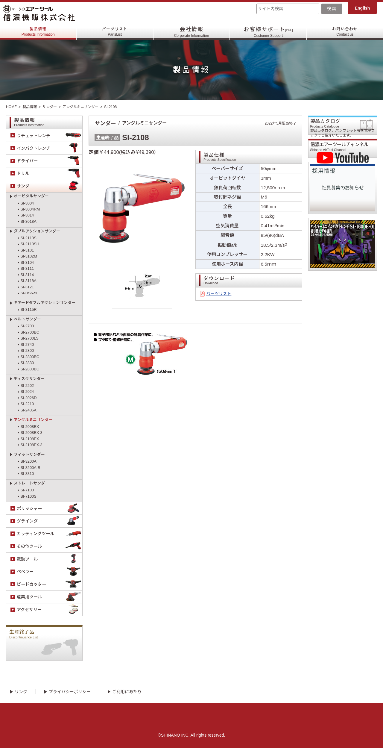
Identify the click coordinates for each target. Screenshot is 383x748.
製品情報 (38, 32)
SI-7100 (27, 490)
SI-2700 (27, 326)
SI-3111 (27, 268)
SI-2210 (27, 404)
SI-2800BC (29, 357)
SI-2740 (27, 344)
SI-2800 (27, 350)
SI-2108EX (29, 439)
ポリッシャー (49, 508)
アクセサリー (49, 609)
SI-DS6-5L (29, 293)
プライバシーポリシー (70, 691)
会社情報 (191, 32)
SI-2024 (27, 391)
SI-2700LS (29, 338)
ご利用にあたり (127, 691)
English (362, 8)
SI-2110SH (29, 244)
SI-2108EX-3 (31, 445)
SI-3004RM (30, 209)
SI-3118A (28, 280)
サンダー (49, 107)
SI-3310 (27, 473)
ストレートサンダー (31, 483)
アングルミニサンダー (80, 107)
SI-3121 (27, 287)
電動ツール (49, 559)
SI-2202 (27, 385)
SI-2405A (28, 410)
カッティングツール (49, 534)
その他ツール (49, 546)
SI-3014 (27, 215)
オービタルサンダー (31, 196)
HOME (11, 107)
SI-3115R (28, 309)
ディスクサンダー (29, 378)
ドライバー (49, 161)
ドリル (49, 173)
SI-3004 (27, 203)
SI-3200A (28, 461)
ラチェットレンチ (49, 135)
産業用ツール (49, 597)
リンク (21, 691)
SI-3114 (27, 274)
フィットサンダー (29, 454)
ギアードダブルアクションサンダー (44, 302)
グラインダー (49, 521)
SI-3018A (28, 221)
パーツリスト (115, 32)
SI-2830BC (29, 369)
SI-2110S (28, 238)
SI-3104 (27, 262)
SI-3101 (27, 250)
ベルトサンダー (27, 319)
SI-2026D (28, 398)
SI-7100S (28, 496)
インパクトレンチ (49, 148)
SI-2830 (27, 363)
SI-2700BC (29, 332)
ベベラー (49, 571)
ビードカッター (49, 584)
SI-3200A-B (30, 467)
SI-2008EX (29, 426)
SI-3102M (28, 256)
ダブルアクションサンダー (37, 231)
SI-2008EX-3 (31, 432)
